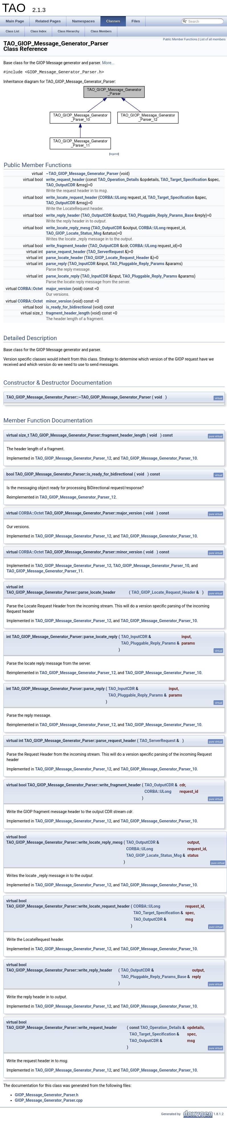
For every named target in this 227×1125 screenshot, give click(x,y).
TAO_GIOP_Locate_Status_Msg (74, 233)
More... (108, 63)
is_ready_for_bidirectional (69, 307)
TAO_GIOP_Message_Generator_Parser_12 (73, 458)
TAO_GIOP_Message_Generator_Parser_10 (159, 458)
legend (114, 153)
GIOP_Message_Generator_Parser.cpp (49, 1100)
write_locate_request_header (71, 197)
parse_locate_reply (63, 276)
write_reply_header (63, 215)
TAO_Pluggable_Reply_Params (137, 263)
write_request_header (65, 179)
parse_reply (56, 263)
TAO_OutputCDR (60, 185)
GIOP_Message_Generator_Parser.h (46, 1095)
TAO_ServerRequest (106, 251)
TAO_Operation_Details (118, 179)
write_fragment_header (66, 245)
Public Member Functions (180, 39)
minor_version (58, 301)
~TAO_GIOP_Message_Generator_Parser (82, 173)
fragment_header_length (68, 313)
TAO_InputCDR (82, 263)
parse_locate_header (64, 257)
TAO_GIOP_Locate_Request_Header (117, 257)
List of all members (213, 39)
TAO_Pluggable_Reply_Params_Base (160, 215)
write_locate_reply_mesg (68, 228)
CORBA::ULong (113, 197)
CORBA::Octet (30, 288)
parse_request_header (66, 251)
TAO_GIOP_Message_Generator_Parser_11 (45, 571)
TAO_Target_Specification (184, 179)
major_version (58, 288)
